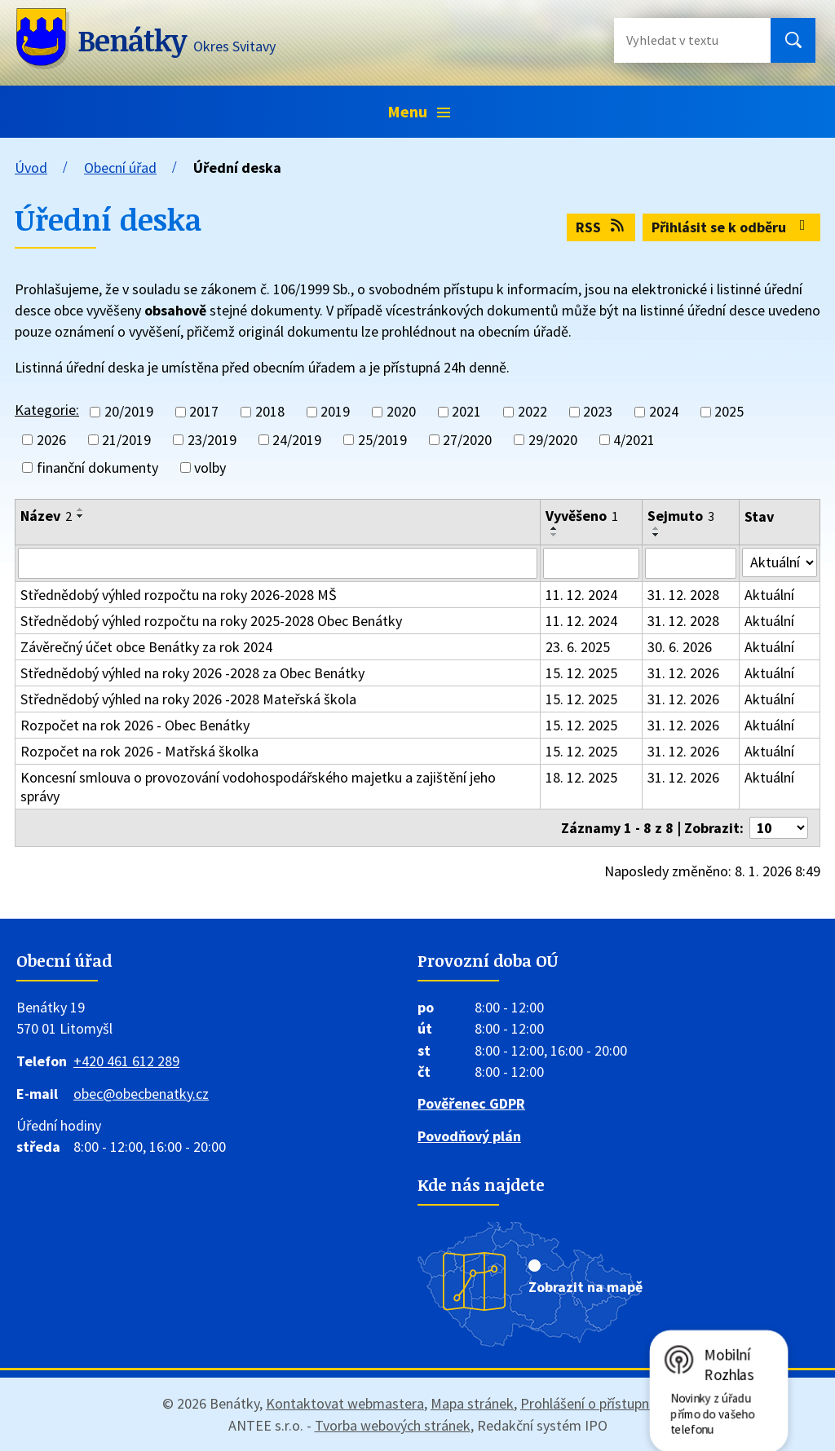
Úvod (31, 167)
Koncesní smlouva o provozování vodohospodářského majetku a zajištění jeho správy (258, 786)
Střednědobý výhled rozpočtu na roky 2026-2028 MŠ (178, 594)
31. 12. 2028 (683, 594)
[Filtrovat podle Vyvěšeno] (591, 563)
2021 (466, 412)
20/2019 (128, 412)
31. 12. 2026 (683, 673)
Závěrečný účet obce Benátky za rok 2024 (146, 646)
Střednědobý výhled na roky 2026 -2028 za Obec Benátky (192, 673)
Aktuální (769, 594)
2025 (729, 412)
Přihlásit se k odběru (732, 227)
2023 (597, 412)
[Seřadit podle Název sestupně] (81, 516)
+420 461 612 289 (126, 1061)
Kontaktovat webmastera (345, 1403)
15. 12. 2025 (581, 673)
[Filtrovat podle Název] (277, 563)
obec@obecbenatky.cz (141, 1093)
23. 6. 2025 (578, 646)
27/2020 (467, 439)
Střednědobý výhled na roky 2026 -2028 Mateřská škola (188, 699)
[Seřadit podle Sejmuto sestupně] (656, 534)
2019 (335, 412)
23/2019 (212, 439)
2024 (663, 412)
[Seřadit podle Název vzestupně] (81, 509)
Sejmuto (680, 515)
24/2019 (296, 439)
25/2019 (382, 439)
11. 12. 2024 (581, 594)
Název (46, 515)
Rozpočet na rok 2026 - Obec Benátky (135, 725)
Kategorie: (47, 409)
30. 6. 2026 (679, 646)
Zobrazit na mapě (585, 1286)
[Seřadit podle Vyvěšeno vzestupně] (554, 528)
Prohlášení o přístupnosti (596, 1403)
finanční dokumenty (97, 467)
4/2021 (634, 439)
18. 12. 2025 (581, 777)
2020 (401, 412)
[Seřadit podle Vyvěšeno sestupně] (554, 534)
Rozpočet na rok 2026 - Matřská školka (139, 751)
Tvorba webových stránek (393, 1425)
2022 (532, 412)
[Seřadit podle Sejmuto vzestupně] (656, 528)
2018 (270, 412)
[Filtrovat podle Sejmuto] (690, 563)
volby (210, 467)
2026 (51, 439)
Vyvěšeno (582, 515)
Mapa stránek (472, 1403)
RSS (601, 227)
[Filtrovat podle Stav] (779, 562)
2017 (204, 412)
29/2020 (552, 439)
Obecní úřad (120, 167)
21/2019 (126, 439)
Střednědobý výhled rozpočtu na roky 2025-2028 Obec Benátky (211, 620)
